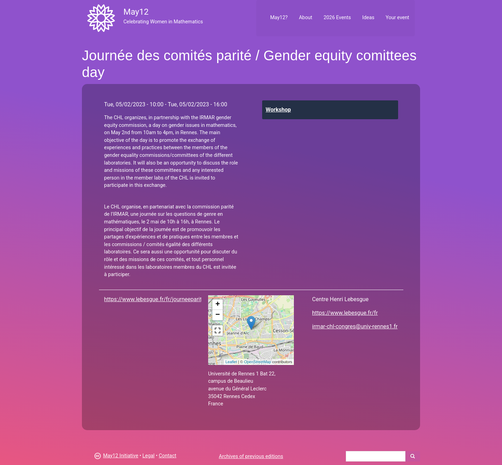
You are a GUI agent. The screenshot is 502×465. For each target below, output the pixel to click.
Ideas (368, 18)
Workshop (278, 109)
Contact (167, 456)
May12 (136, 12)
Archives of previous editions (251, 456)
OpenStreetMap (257, 362)
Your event (397, 18)
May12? (279, 18)
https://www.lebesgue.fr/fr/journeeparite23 (157, 299)
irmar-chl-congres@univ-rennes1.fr (354, 326)
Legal (149, 456)
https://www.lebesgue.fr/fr (345, 313)
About (305, 18)
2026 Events (337, 18)
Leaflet (231, 362)
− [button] (217, 315)
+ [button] (217, 304)
